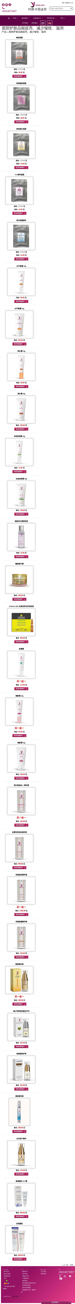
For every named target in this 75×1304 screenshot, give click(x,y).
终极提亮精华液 (21, 875)
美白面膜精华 (21, 220)
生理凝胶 (19, 1224)
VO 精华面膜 (19, 175)
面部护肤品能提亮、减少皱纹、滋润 (27, 32)
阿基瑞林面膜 (21, 83)
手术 (14, 18)
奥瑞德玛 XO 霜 (21, 1181)
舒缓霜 (21, 649)
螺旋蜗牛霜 (19, 564)
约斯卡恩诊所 (15, 1296)
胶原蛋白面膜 (21, 129)
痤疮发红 (25, 1280)
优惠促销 (67, 2)
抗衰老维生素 (26, 1285)
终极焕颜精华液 (21, 922)
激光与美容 (7, 1273)
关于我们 (25, 23)
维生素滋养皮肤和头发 (29, 1283)
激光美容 (25, 18)
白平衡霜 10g (21, 266)
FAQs (71, 2)
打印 (71, 1265)
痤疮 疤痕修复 (26, 1287)
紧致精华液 (19, 964)
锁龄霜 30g (21, 743)
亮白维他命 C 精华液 (21, 785)
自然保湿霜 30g (21, 479)
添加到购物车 (18, 76)
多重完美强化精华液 (19, 832)
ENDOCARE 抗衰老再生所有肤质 (21, 606)
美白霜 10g (21, 351)
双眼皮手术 (25, 1276)
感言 (63, 2)
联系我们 (35, 23)
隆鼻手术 (25, 1271)
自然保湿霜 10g (19, 436)
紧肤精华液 (19, 1096)
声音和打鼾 (50, 18)
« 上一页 (65, 1265)
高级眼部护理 (21, 1054)
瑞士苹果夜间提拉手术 (21, 1011)
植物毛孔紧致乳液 (21, 521)
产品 (61, 18)
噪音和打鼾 (7, 1276)
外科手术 (6, 1271)
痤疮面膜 (19, 38)
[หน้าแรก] (9, 18)
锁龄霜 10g (19, 696)
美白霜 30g (21, 394)
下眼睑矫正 (25, 1278)
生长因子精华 (21, 1139)
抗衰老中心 (37, 18)
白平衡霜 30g (19, 308)
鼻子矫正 (25, 1273)
